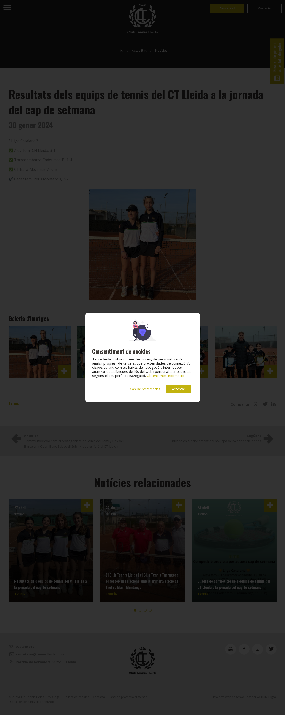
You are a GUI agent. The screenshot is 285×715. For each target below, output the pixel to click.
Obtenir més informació (165, 375)
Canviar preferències (145, 389)
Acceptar (178, 389)
